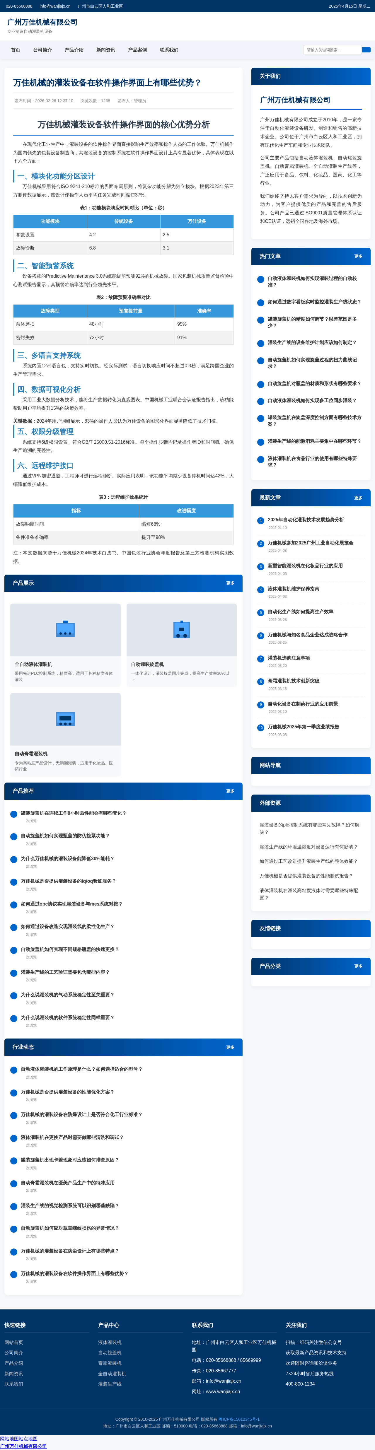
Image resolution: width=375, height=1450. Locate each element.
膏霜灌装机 (110, 1363)
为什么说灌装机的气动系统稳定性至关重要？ (68, 994)
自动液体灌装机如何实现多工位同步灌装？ (312, 400)
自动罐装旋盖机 (147, 664)
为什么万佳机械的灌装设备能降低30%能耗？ (68, 858)
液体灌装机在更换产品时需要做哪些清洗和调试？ (72, 1137)
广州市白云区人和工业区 (100, 6)
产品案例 (137, 49)
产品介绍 (74, 49)
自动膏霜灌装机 (31, 753)
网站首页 (13, 1342)
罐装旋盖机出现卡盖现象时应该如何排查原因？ (70, 1159)
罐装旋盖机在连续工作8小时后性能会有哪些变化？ (74, 813)
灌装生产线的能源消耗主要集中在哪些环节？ (315, 441)
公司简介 (42, 49)
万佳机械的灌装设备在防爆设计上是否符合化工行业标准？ (82, 1114)
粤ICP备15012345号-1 (239, 1419)
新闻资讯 (105, 49)
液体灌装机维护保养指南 (293, 588)
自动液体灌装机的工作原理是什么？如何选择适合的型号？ (82, 1069)
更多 (230, 583)
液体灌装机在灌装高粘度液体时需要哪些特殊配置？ (309, 894)
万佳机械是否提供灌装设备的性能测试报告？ (306, 875)
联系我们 (169, 49)
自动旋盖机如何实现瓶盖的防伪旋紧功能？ (65, 835)
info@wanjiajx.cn (55, 6)
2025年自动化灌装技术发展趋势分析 (306, 519)
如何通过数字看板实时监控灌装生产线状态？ (315, 301)
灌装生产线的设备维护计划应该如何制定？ (312, 342)
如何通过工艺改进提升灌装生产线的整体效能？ (309, 861)
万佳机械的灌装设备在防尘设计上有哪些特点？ (70, 1251)
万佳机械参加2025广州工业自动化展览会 (310, 542)
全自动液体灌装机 (33, 664)
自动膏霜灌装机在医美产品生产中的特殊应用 (68, 1182)
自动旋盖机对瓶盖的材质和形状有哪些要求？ (315, 383)
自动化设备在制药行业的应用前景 (303, 703)
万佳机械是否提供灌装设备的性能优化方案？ (68, 1091)
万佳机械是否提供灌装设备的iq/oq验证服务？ (68, 881)
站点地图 (28, 1438)
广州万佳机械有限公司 (23, 1446)
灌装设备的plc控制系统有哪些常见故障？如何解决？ (309, 828)
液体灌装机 (110, 1342)
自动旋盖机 (110, 1352)
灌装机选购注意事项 (289, 657)
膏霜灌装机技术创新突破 (293, 680)
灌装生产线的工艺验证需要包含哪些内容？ (65, 972)
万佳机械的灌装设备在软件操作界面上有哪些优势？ (75, 1273)
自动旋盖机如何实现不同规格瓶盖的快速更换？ (70, 949)
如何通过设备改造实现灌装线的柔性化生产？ (68, 926)
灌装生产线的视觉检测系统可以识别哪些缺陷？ (70, 1205)
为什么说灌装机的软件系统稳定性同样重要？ (68, 1017)
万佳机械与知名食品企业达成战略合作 (307, 634)
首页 (15, 49)
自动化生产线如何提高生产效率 (300, 611)
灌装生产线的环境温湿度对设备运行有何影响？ (309, 846)
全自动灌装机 (112, 1373)
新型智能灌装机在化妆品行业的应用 (305, 565)
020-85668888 (19, 6)
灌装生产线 (110, 1383)
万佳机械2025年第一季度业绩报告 (303, 726)
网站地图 (9, 1438)
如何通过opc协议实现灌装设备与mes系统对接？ (72, 903)
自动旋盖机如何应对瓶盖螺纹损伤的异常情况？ (70, 1228)
